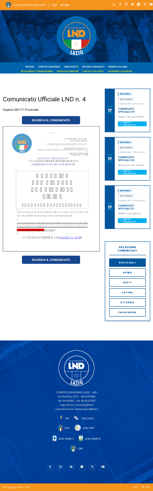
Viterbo (127, 302)
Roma (127, 272)
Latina (127, 292)
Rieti (127, 282)
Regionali (127, 262)
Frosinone (127, 312)
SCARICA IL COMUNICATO (51, 120)
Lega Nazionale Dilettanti (29, 5)
